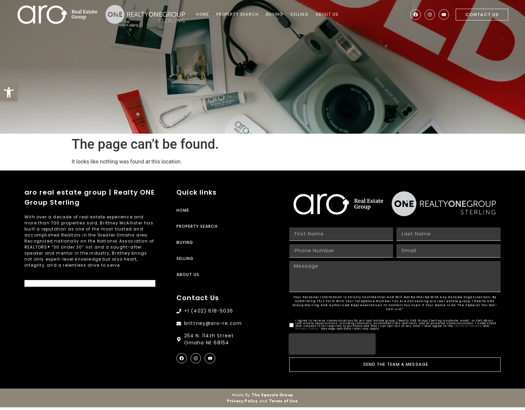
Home (207, 14)
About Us (332, 14)
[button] (8, 92)
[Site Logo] (58, 14)
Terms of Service (468, 329)
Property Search (242, 14)
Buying (279, 14)
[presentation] (332, 347)
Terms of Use (283, 403)
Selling (304, 14)
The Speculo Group (272, 397)
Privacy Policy (307, 331)
